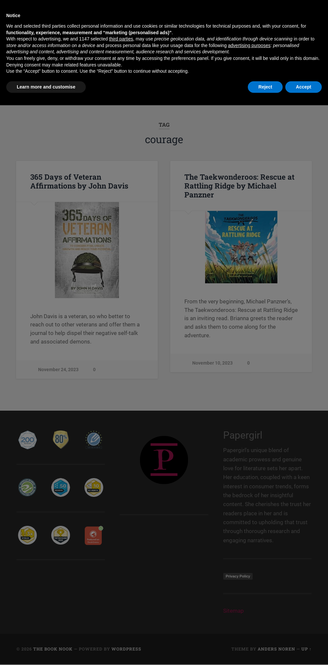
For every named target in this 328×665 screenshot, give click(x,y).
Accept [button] (303, 647)
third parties (121, 599)
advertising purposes (249, 605)
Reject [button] (265, 647)
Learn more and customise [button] (46, 647)
